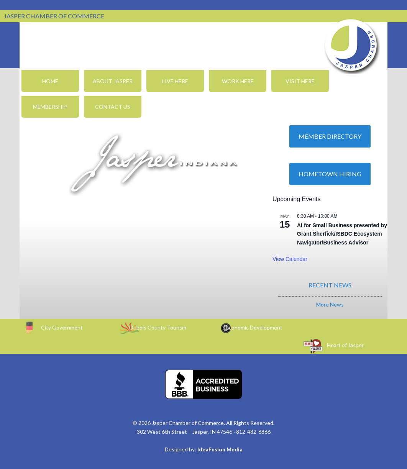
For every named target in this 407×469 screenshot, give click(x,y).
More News (330, 304)
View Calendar (289, 259)
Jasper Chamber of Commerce (351, 45)
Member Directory (330, 136)
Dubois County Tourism (158, 327)
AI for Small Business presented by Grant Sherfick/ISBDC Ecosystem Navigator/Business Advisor (342, 234)
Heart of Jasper (345, 345)
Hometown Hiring (330, 173)
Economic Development (254, 327)
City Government (62, 327)
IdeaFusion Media (220, 449)
